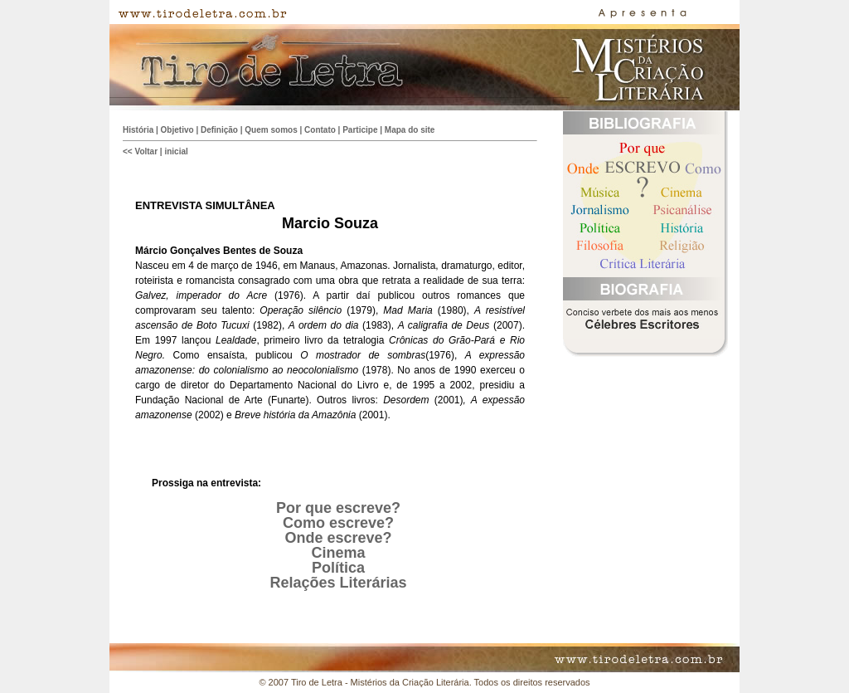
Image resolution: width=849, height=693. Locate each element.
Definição (219, 129)
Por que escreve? (338, 508)
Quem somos (271, 129)
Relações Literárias (337, 582)
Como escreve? (338, 523)
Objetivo (177, 129)
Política (338, 567)
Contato (320, 129)
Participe (359, 129)
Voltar (146, 151)
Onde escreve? (337, 538)
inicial (175, 151)
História (138, 129)
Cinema (338, 552)
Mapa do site (410, 129)
